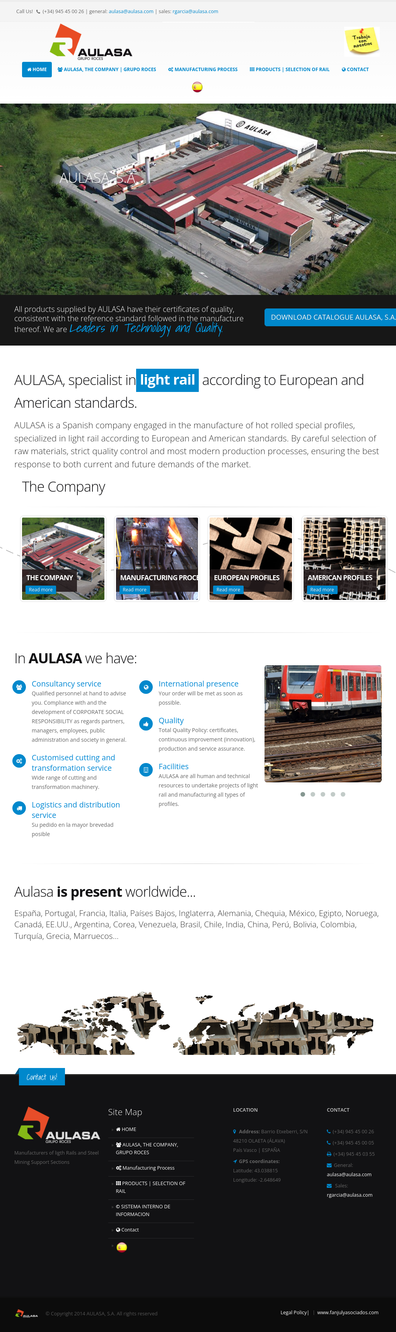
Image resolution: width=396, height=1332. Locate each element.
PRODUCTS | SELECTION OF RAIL (289, 69)
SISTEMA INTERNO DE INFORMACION (143, 1210)
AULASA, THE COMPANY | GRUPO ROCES (107, 69)
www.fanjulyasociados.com (348, 1312)
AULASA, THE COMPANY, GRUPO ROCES (147, 1148)
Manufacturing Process (202, 69)
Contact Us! (42, 1077)
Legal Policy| (294, 1312)
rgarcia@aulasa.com (195, 11)
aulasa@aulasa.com (131, 11)
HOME (37, 69)
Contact (355, 69)
